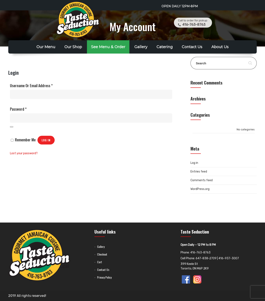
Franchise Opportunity (132, 60)
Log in (46, 140)
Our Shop (73, 47)
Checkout (102, 254)
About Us (220, 47)
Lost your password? (24, 153)
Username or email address (31, 85)
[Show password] (11, 126)
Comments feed (201, 180)
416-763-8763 (193, 24)
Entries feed (198, 171)
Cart (99, 262)
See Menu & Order (108, 47)
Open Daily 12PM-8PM (179, 6)
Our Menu (45, 47)
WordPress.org (200, 189)
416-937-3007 (228, 258)
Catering (165, 47)
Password (18, 109)
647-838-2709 (206, 258)
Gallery (140, 47)
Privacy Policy (104, 277)
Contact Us (192, 47)
